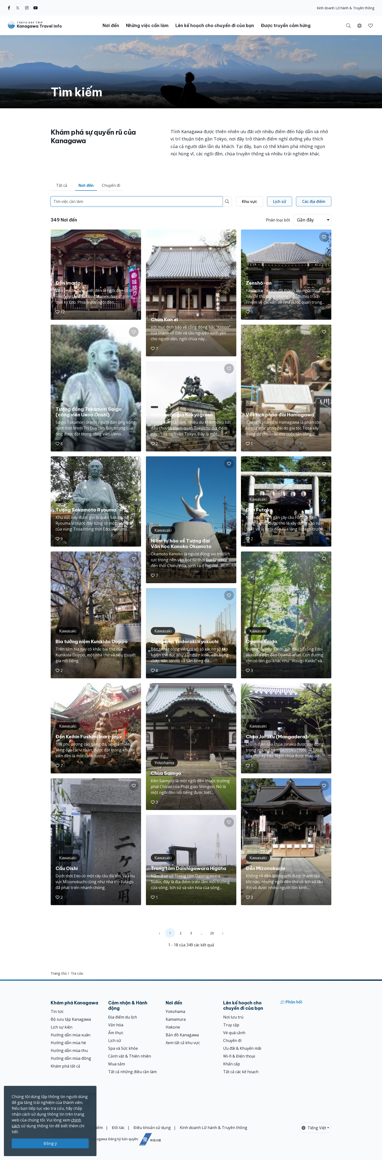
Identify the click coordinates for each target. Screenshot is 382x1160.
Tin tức (57, 1011)
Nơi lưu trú (233, 1017)
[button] (359, 25)
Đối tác (118, 1127)
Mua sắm (116, 1064)
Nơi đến (86, 185)
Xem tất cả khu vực (183, 1042)
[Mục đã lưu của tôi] (370, 25)
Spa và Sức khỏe (123, 1048)
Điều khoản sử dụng (152, 1127)
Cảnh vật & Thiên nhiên (129, 1056)
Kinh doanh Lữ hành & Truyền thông (345, 8)
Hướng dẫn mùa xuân (70, 1035)
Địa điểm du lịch (122, 1017)
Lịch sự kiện (61, 1027)
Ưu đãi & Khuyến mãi (242, 1048)
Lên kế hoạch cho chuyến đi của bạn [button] (214, 25)
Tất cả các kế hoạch (240, 1071)
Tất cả (61, 185)
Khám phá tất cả (65, 1066)
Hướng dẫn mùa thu (69, 1050)
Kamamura (176, 1019)
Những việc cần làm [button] (147, 25)
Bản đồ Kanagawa (182, 1035)
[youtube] (35, 8)
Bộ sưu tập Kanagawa (71, 1019)
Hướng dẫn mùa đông (71, 1058)
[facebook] (9, 8)
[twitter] (17, 8)
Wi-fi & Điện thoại (239, 1056)
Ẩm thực (115, 1032)
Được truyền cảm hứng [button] (286, 25)
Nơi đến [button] (111, 25)
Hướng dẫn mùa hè (68, 1042)
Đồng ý (50, 1143)
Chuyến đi (111, 185)
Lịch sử (114, 1040)
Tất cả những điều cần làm (132, 1071)
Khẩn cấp (231, 1064)
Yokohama (175, 1011)
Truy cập (231, 1025)
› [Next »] (222, 933)
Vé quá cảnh (234, 1032)
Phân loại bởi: (278, 220)
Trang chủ (59, 973)
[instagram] (27, 8)
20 (212, 933)
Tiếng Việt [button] (314, 1127)
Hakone (173, 1027)
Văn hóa (115, 1025)
